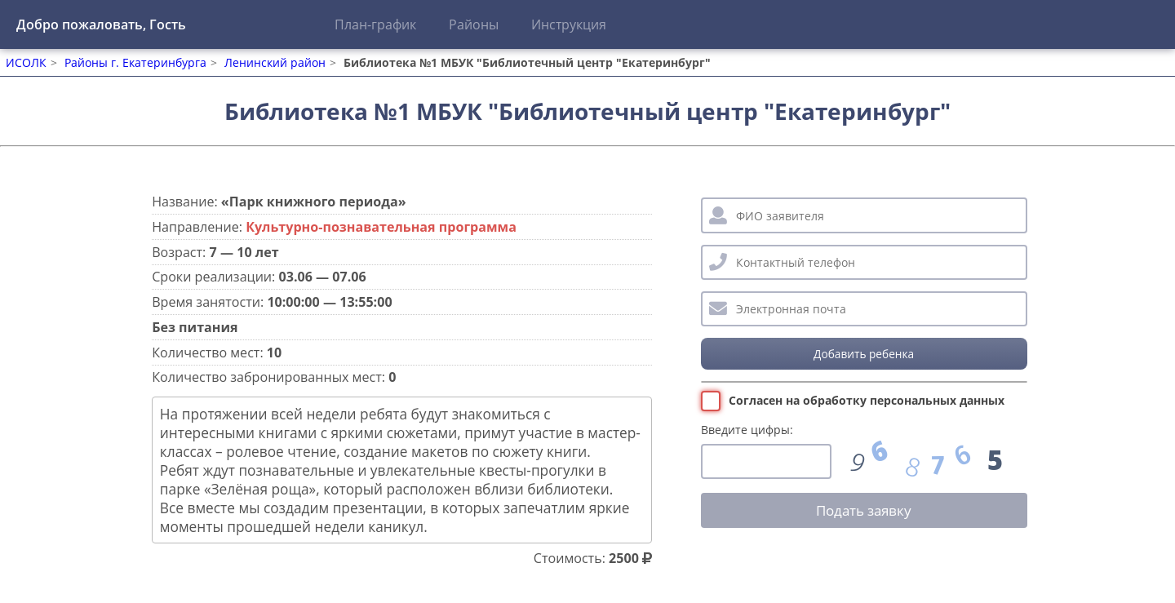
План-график (375, 24)
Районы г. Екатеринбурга (135, 62)
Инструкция (568, 24)
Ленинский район (275, 62)
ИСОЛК (26, 62)
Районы (474, 24)
